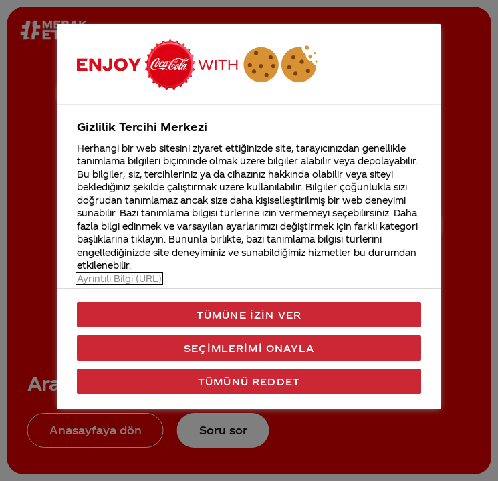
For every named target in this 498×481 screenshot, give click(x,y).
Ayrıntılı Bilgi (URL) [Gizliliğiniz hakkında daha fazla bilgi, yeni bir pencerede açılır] (119, 278)
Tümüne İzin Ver (249, 315)
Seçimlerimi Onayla (249, 348)
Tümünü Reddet (249, 381)
